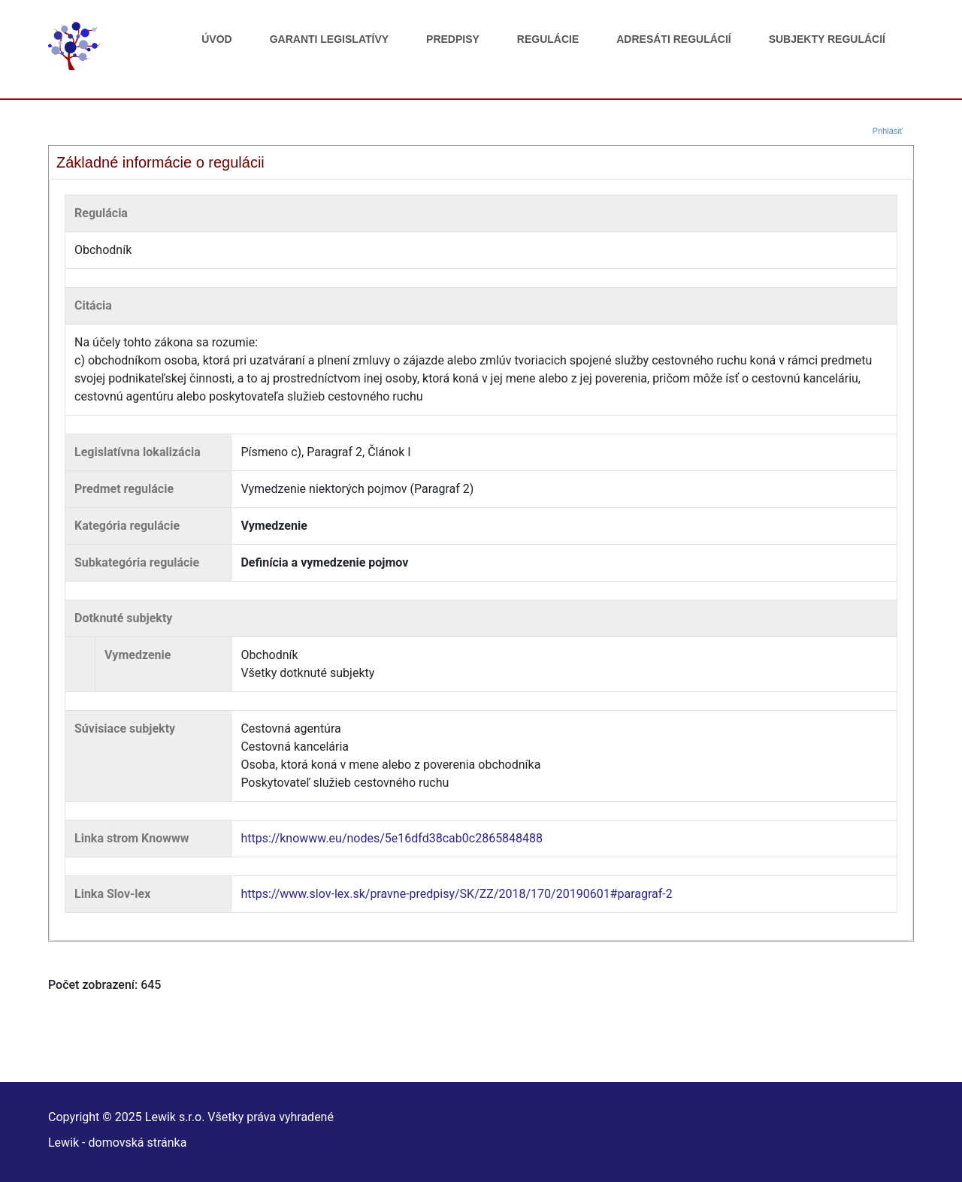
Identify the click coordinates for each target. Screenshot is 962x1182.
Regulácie (548, 39)
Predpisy (452, 39)
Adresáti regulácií (673, 39)
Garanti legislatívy (329, 39)
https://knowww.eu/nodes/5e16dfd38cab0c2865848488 (391, 838)
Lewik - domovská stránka (117, 1142)
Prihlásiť (888, 130)
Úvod (216, 39)
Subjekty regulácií (827, 39)
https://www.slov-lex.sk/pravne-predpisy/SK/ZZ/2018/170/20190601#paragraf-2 (456, 894)
